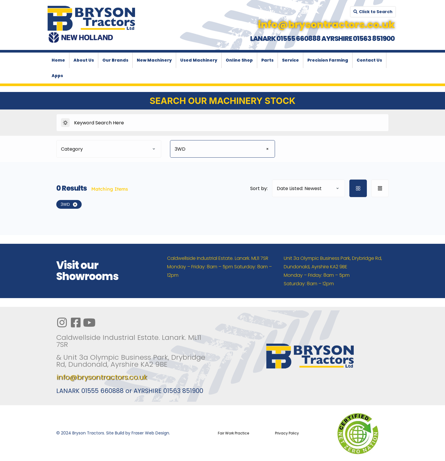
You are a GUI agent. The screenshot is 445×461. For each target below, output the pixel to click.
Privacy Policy (287, 433)
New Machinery (154, 60)
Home (58, 60)
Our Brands (115, 60)
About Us (83, 60)
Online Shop (239, 60)
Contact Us (369, 60)
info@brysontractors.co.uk (101, 377)
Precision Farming (327, 60)
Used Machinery (198, 60)
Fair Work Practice (233, 433)
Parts (267, 60)
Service (290, 60)
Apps (57, 76)
